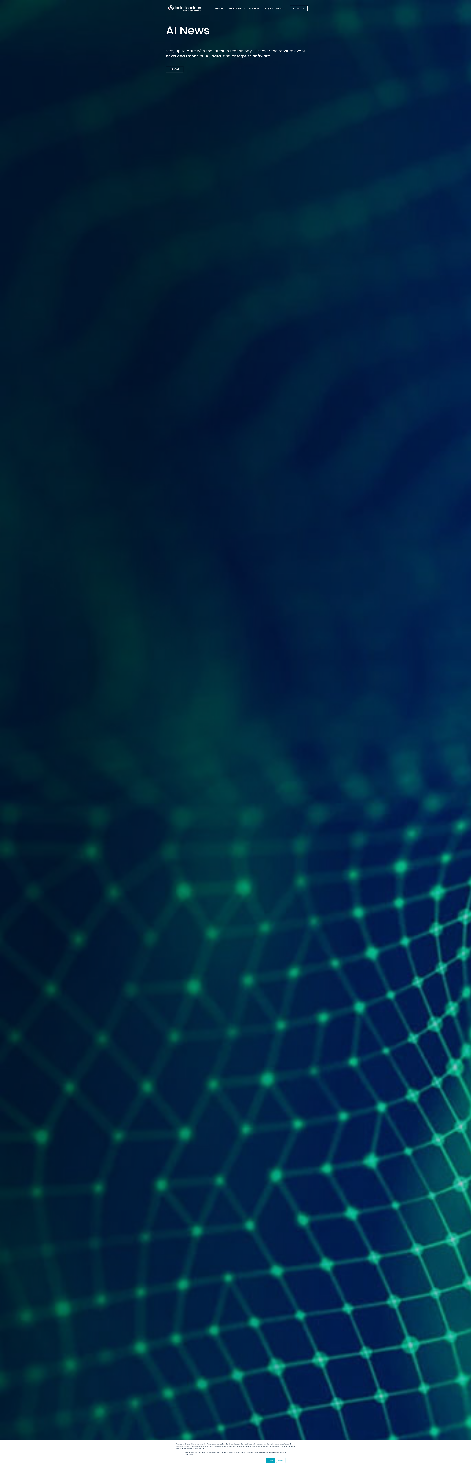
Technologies (237, 8)
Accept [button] (270, 1460)
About (280, 8)
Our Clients (255, 8)
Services (220, 8)
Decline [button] (280, 1460)
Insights (269, 8)
